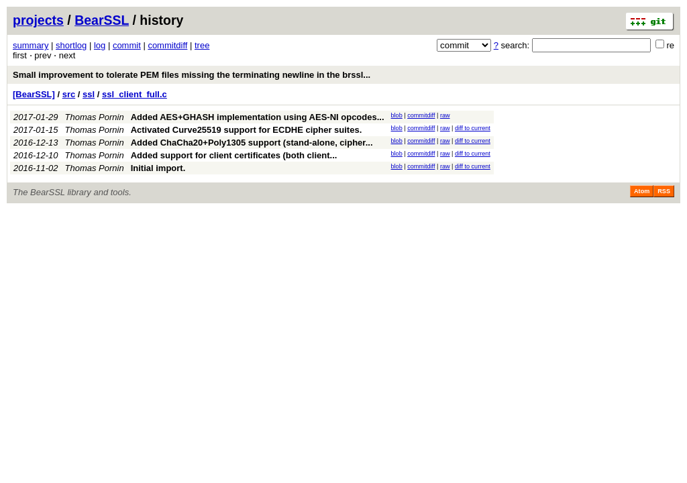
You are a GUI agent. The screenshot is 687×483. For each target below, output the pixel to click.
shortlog (71, 45)
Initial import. (158, 168)
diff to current (472, 128)
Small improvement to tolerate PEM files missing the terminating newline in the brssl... (191, 75)
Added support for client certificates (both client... (234, 155)
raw (445, 115)
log (99, 45)
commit (127, 45)
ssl (89, 94)
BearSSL (101, 20)
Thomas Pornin (94, 117)
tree (202, 45)
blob (397, 115)
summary (30, 45)
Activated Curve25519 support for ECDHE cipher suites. (246, 130)
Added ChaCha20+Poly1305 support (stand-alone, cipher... (252, 143)
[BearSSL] (34, 94)
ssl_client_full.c (134, 94)
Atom (641, 191)
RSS (663, 191)
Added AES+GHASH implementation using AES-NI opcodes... (257, 117)
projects (38, 20)
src (69, 94)
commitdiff (167, 45)
